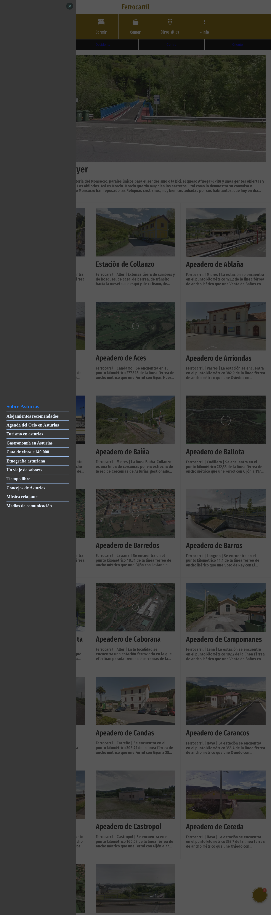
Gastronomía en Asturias (29, 443)
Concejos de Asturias (25, 487)
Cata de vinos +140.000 (27, 451)
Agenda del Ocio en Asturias (32, 425)
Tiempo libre (18, 478)
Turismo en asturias (24, 434)
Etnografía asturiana (25, 461)
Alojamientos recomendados (32, 416)
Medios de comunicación (29, 505)
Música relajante (22, 496)
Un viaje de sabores (24, 469)
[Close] (69, 6)
